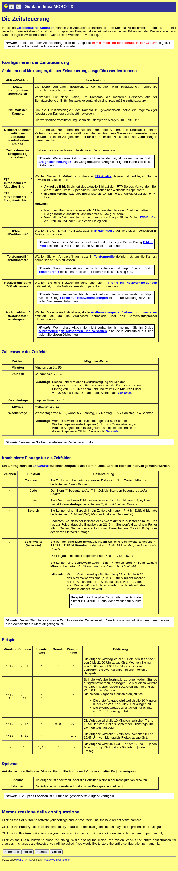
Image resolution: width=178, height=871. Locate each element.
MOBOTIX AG (23, 868)
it (166, 860)
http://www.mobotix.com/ (57, 868)
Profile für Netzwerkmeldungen (132, 282)
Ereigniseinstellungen (55, 162)
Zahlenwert (41, 466)
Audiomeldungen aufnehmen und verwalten (124, 312)
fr (162, 860)
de (148, 860)
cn (142, 860)
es (158, 860)
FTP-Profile (103, 176)
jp (169, 860)
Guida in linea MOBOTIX (49, 6)
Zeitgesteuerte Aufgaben (35, 27)
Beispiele (124, 393)
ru (174, 860)
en (153, 860)
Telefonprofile (104, 256)
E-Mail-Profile (104, 230)
